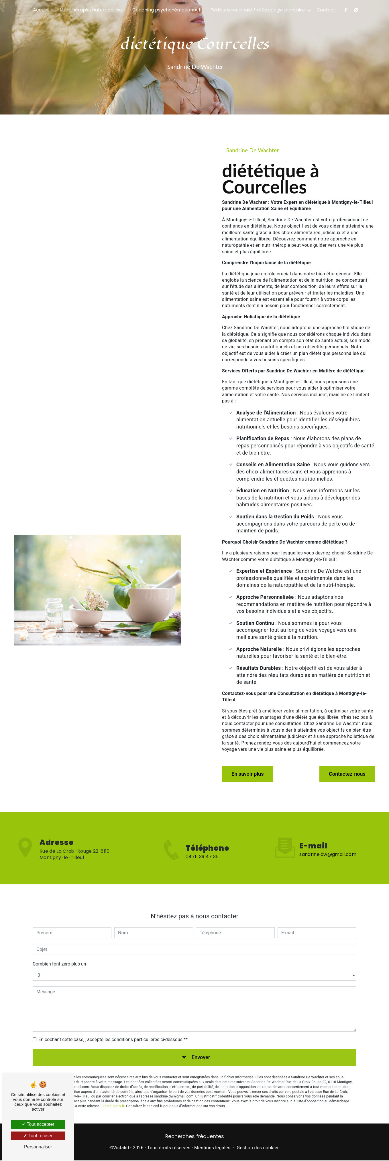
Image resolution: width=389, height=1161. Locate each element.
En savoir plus (250, 772)
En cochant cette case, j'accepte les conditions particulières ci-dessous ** (113, 1026)
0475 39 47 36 (202, 868)
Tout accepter (38, 1124)
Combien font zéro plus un (59, 950)
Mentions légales (212, 1148)
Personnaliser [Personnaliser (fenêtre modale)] (38, 1146)
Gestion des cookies (258, 1148)
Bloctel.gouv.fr (112, 1094)
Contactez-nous (344, 772)
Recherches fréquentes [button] (194, 1137)
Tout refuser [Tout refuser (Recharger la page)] (38, 1135)
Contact (326, 10)
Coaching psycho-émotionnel (166, 10)
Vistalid (121, 1148)
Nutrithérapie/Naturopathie (91, 10)
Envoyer (201, 1044)
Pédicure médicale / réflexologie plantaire (257, 10)
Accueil (41, 10)
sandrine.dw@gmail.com (327, 841)
